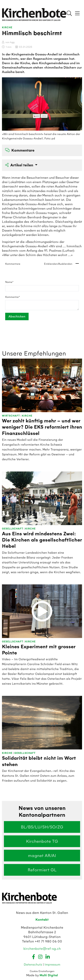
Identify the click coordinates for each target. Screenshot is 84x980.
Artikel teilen (19, 165)
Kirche (7, 27)
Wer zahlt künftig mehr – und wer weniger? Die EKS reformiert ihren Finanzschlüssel (42, 427)
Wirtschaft (11, 415)
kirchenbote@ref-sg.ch (42, 949)
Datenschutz (33, 964)
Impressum (52, 964)
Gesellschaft (12, 528)
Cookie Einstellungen (42, 971)
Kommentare (19, 150)
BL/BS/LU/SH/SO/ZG (42, 827)
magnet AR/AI (42, 855)
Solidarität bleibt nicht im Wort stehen (39, 761)
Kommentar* (12, 297)
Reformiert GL (42, 869)
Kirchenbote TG (42, 841)
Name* (9, 282)
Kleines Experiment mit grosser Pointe (38, 650)
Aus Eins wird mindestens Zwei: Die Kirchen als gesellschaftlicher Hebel (42, 540)
